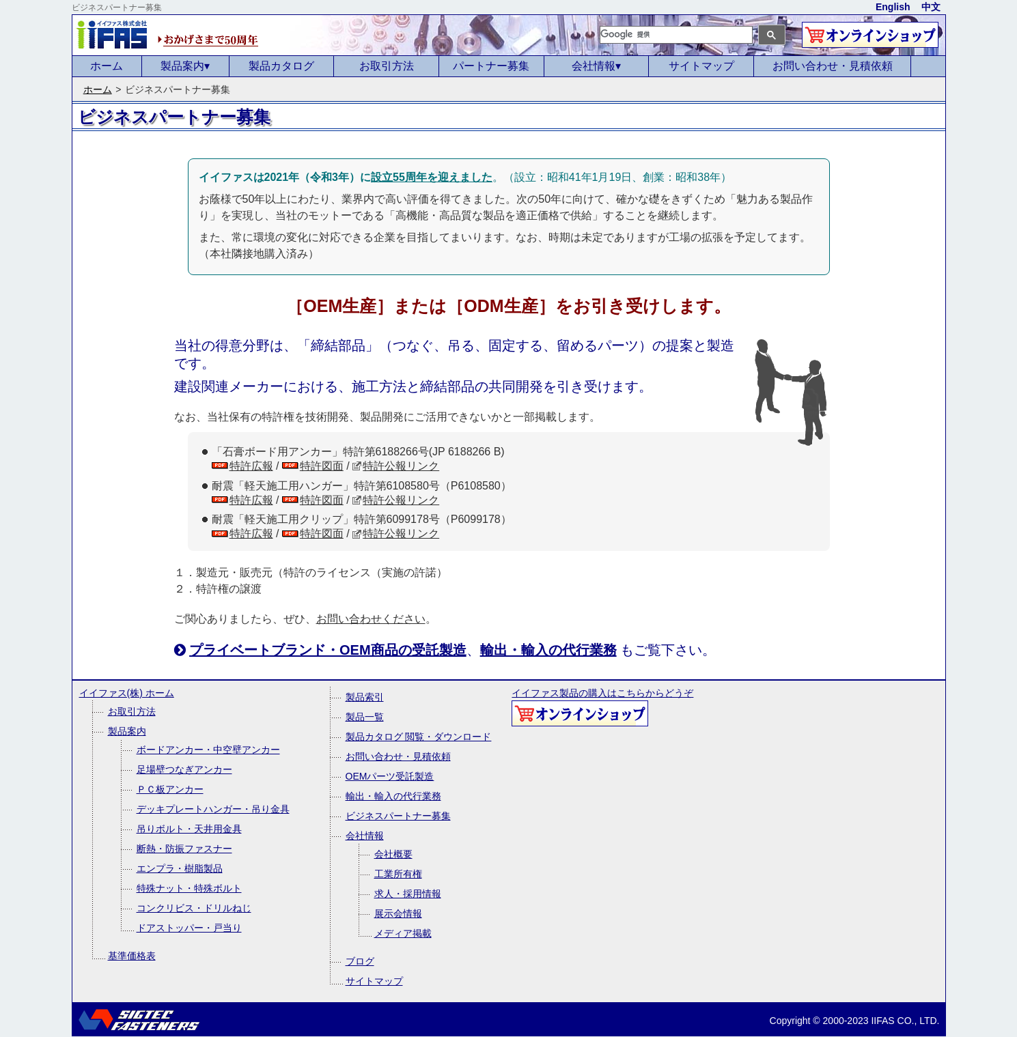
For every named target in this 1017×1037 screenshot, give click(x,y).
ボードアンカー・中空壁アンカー (208, 749)
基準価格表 (132, 955)
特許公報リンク (401, 466)
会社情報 (596, 66)
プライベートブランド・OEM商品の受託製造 (327, 649)
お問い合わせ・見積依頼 (398, 756)
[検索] (676, 34)
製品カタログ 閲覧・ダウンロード (419, 736)
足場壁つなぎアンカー (184, 769)
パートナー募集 (491, 66)
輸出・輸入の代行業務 (548, 649)
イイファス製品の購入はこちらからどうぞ (602, 706)
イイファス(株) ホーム (126, 692)
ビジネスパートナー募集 (398, 815)
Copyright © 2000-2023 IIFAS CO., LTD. (855, 1020)
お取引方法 (386, 66)
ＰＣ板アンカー (170, 789)
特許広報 (251, 466)
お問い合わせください (371, 619)
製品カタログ (281, 66)
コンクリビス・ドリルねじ (194, 908)
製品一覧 (365, 716)
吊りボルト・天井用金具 (189, 828)
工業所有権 (398, 873)
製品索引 (365, 697)
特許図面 (322, 466)
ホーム (106, 66)
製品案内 (185, 66)
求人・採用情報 (407, 893)
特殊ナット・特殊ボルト (189, 888)
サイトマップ (701, 66)
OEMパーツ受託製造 (390, 776)
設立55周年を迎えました (431, 177)
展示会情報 (398, 913)
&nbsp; (209, 117)
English (893, 6)
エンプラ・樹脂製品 (180, 868)
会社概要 (393, 854)
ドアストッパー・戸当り (189, 927)
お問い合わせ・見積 (832, 66)
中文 (931, 6)
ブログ (360, 961)
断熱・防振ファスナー (184, 848)
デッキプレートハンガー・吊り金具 (213, 809)
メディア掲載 (403, 933)
